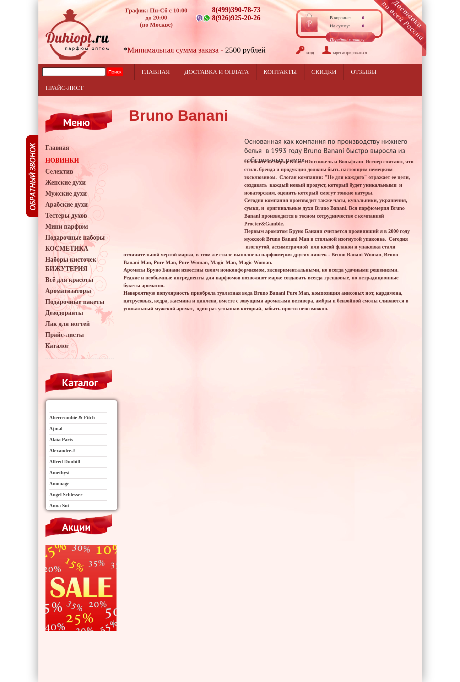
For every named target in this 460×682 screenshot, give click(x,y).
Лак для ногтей (67, 323)
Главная (156, 72)
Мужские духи (66, 193)
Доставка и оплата (216, 72)
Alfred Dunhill (64, 461)
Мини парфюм (66, 226)
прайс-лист (65, 87)
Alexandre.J (62, 450)
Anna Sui (59, 505)
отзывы (364, 72)
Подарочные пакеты (74, 301)
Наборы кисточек (71, 259)
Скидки (324, 72)
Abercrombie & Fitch (72, 417)
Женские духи (65, 182)
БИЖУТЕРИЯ (66, 268)
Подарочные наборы (75, 237)
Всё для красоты (69, 279)
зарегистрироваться (344, 52)
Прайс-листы (64, 334)
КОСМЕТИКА (66, 248)
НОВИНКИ (62, 160)
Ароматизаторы (68, 290)
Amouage (59, 483)
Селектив (59, 171)
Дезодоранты (64, 312)
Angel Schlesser (66, 494)
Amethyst (59, 472)
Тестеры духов (66, 215)
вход (305, 52)
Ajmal (56, 428)
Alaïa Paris (61, 439)
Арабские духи (66, 204)
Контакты (280, 72)
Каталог (57, 345)
